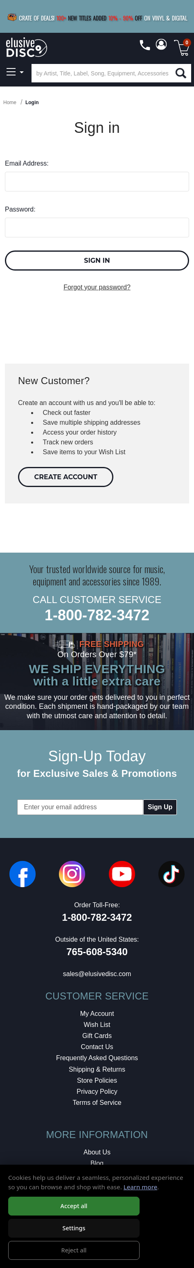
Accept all (73, 1206)
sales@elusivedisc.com (97, 973)
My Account (97, 1013)
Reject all (74, 1250)
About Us (97, 1152)
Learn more (141, 1187)
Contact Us (97, 1046)
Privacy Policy (97, 1091)
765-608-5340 (96, 951)
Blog (97, 1163)
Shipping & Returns (97, 1069)
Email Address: (27, 163)
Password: (20, 209)
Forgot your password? (97, 287)
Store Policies (97, 1080)
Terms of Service (96, 1102)
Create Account (65, 477)
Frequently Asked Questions (97, 1057)
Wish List (97, 1024)
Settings (73, 1228)
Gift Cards (97, 1035)
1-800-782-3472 (97, 615)
